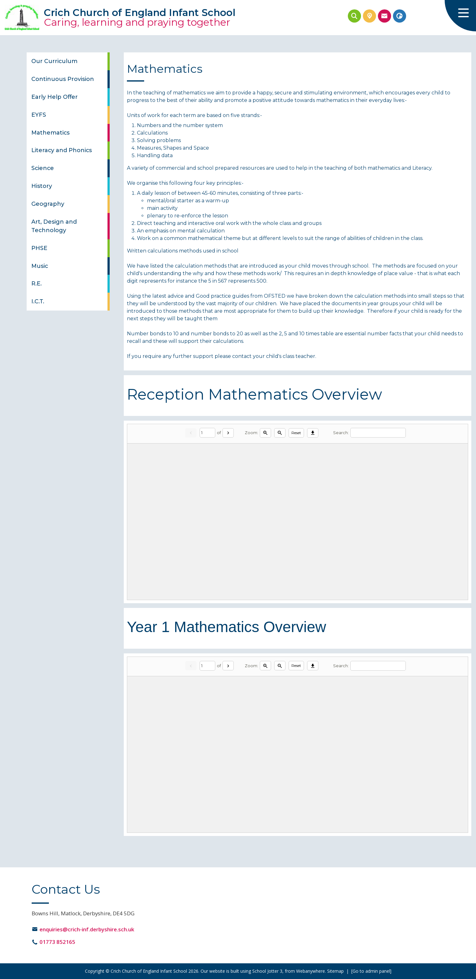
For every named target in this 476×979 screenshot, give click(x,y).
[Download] (312, 433)
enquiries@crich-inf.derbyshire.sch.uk (86, 929)
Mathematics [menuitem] (50, 132)
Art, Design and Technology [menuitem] (54, 225)
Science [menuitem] (42, 168)
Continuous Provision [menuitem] (62, 79)
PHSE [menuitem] (39, 248)
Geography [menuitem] (47, 203)
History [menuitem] (41, 186)
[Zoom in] (265, 433)
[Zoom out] (279, 433)
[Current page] (207, 433)
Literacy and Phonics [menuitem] (61, 150)
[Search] (378, 433)
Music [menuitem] (39, 266)
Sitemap (335, 971)
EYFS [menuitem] (38, 114)
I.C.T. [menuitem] (37, 301)
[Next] (228, 433)
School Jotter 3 (267, 971)
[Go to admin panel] (371, 971)
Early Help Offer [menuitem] (54, 96)
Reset (296, 432)
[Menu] (460, 15)
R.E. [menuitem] (36, 283)
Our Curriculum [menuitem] (54, 61)
